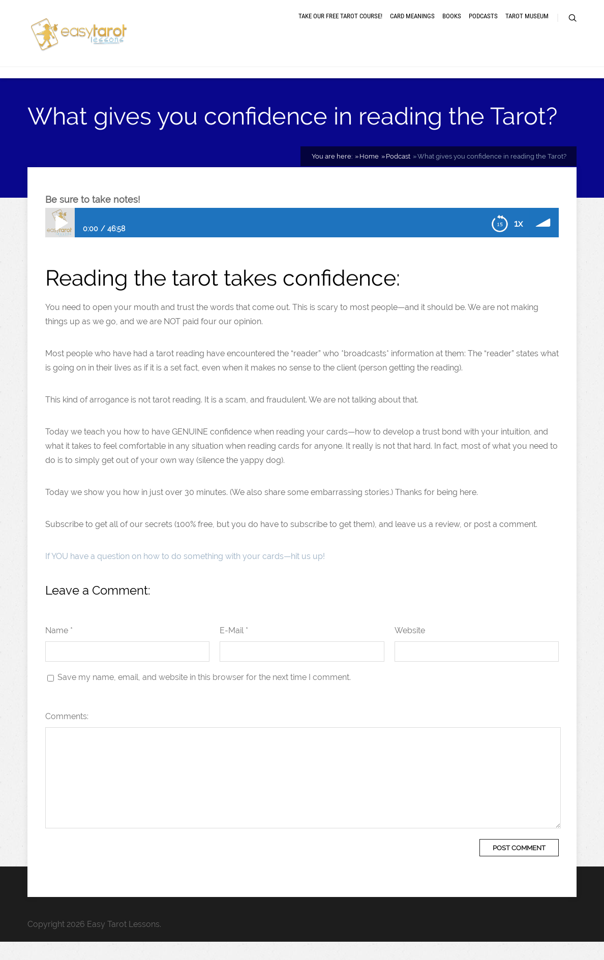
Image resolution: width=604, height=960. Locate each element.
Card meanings (412, 26)
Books (451, 26)
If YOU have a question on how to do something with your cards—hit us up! (185, 574)
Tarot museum (527, 26)
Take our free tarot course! (340, 26)
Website (410, 649)
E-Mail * (234, 649)
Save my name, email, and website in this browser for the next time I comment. (204, 695)
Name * (59, 649)
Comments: (66, 734)
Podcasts (483, 26)
